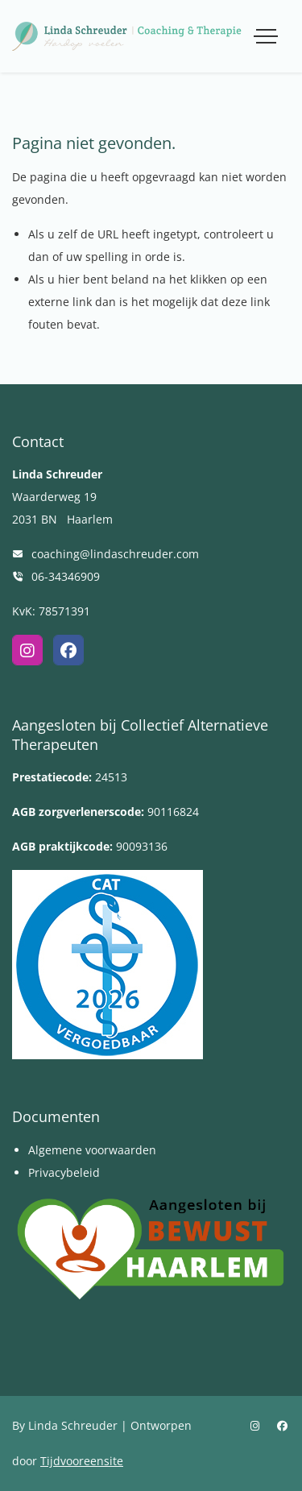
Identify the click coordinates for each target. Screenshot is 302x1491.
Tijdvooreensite (81, 1460)
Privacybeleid (64, 1172)
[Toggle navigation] (266, 36)
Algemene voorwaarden (92, 1150)
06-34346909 (65, 576)
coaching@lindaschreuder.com (115, 553)
